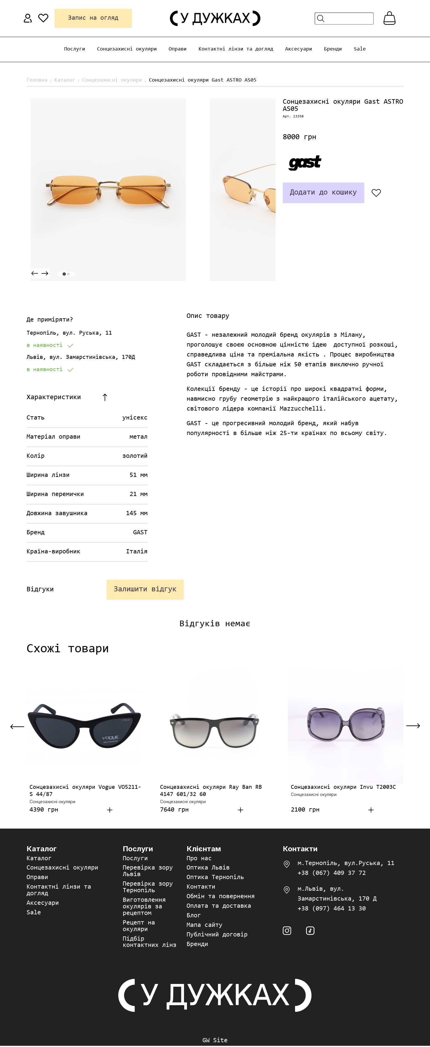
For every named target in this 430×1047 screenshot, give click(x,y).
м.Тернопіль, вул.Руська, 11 (346, 864)
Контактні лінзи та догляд (236, 49)
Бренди (333, 49)
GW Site (215, 1042)
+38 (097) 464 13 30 (332, 909)
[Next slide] (45, 273)
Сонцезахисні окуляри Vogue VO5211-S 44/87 (85, 791)
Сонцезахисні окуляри (127, 49)
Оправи (178, 49)
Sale (360, 49)
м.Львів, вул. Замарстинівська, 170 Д (337, 895)
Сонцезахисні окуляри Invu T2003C (343, 788)
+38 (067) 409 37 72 (332, 874)
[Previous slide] (35, 273)
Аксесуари (298, 49)
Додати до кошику (322, 193)
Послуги (74, 49)
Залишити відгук (144, 590)
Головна (37, 80)
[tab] (64, 273)
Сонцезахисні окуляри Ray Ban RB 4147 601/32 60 (211, 791)
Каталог (64, 80)
